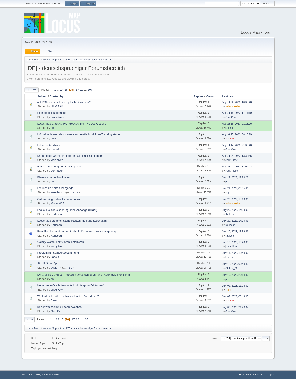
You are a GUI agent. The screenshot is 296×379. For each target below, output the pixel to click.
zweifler (55, 192)
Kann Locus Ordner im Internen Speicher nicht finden (70, 155)
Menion (229, 138)
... (58, 89)
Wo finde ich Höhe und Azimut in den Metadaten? (68, 296)
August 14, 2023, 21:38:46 (237, 145)
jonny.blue (57, 246)
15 (66, 89)
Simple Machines (50, 374)
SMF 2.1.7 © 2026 (31, 374)
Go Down (32, 90)
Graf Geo (230, 117)
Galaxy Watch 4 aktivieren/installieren (60, 242)
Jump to (215, 338)
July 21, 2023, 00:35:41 (235, 188)
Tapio (228, 289)
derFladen (57, 170)
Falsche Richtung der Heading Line (59, 166)
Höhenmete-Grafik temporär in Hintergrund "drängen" (70, 285)
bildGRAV (57, 106)
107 (90, 89)
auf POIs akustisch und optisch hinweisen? (64, 102)
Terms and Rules (254, 374)
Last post (230, 96)
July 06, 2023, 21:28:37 (235, 307)
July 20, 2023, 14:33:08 (235, 210)
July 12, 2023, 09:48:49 (235, 263)
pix (52, 127)
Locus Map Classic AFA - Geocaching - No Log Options (71, 123)
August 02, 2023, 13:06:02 (237, 166)
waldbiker (57, 160)
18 (81, 89)
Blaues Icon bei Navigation (54, 177)
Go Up (29, 319)
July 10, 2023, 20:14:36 (235, 274)
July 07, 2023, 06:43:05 (235, 296)
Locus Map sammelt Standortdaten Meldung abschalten (72, 220)
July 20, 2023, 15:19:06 (235, 199)
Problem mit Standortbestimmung (58, 252)
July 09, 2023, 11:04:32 (235, 285)
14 (61, 89)
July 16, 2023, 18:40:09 (235, 242)
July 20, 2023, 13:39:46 (235, 231)
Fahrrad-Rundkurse (49, 145)
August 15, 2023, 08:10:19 (237, 134)
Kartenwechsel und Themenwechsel (59, 306)
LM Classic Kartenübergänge (55, 188)
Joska (54, 138)
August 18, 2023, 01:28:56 (237, 123)
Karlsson (56, 214)
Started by (56, 96)
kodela (229, 127)
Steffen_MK (231, 268)
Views (210, 96)
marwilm (56, 149)
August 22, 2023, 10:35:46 (237, 102)
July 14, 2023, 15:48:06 (235, 253)
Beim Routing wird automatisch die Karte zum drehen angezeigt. (77, 231)
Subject (42, 96)
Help (241, 374)
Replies (198, 96)
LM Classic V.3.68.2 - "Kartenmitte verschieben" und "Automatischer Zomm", (85, 274)
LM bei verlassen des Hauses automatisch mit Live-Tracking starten (79, 134)
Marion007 (57, 203)
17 (77, 89)
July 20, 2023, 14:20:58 (235, 220)
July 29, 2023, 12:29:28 (235, 177)
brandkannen (59, 117)
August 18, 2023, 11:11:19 (237, 112)
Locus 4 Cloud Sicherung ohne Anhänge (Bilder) (67, 210)
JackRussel (231, 160)
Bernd (54, 300)
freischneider (232, 106)
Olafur (54, 267)
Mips (228, 192)
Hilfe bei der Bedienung (52, 112)
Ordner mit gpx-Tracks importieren (58, 199)
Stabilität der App (48, 263)
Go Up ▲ (270, 374)
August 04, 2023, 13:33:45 (237, 155)
